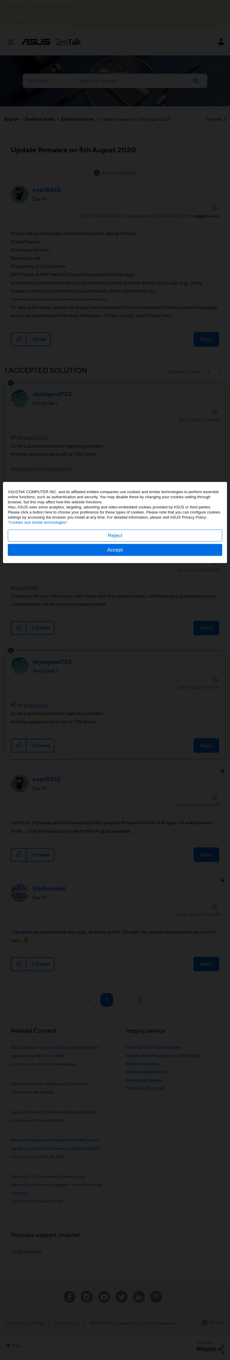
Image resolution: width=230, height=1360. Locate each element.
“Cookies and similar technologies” (37, 680)
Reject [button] (115, 693)
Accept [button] (115, 707)
